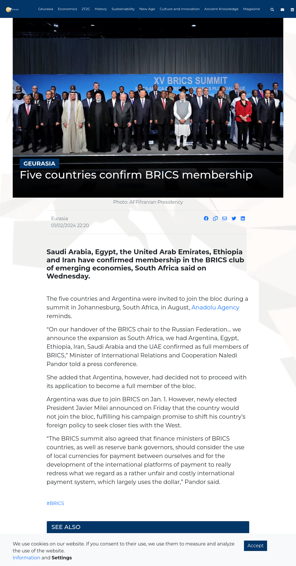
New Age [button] (147, 9)
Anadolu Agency (215, 307)
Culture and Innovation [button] (180, 9)
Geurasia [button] (45, 9)
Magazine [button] (251, 9)
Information (26, 558)
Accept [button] (255, 545)
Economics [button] (67, 9)
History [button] (101, 9)
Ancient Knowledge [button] (221, 9)
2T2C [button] (86, 9)
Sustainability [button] (123, 9)
